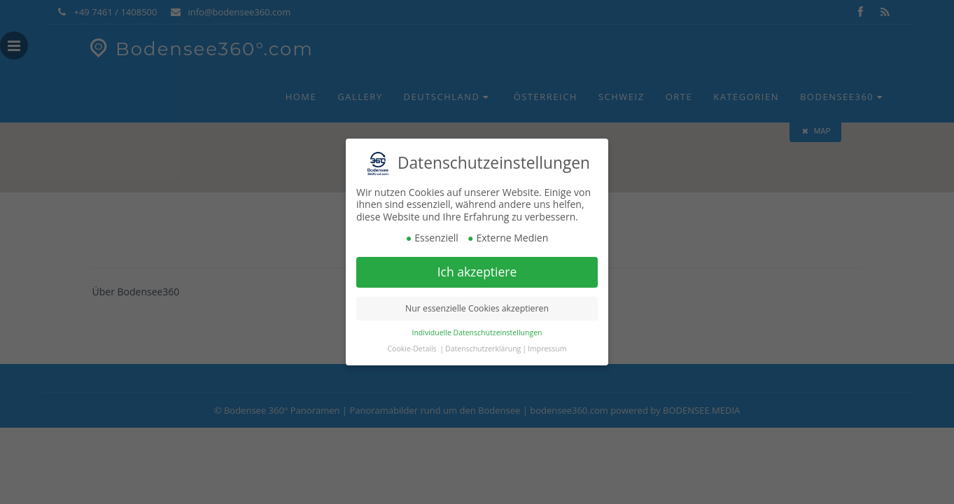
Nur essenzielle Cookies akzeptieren (477, 308)
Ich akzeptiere (477, 271)
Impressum (547, 349)
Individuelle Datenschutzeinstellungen (477, 332)
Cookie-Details (412, 349)
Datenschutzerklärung (483, 349)
